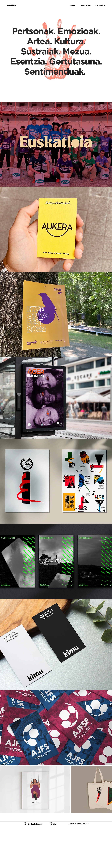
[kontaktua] (99, 5)
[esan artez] (84, 5)
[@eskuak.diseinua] (33, 824)
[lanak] (69, 5)
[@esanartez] (54, 824)
